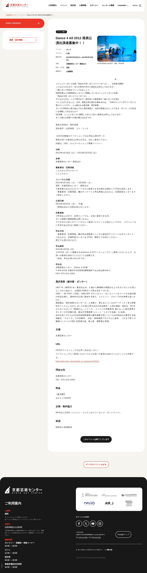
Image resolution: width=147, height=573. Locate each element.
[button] (115, 79)
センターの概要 (108, 5)
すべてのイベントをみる (96, 464)
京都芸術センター (17, 5)
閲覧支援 (109, 550)
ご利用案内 (52, 5)
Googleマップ (123, 534)
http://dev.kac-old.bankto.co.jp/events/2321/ (78, 361)
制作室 (73, 5)
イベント (63, 5)
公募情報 (82, 5)
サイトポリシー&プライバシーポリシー (90, 550)
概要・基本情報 (15, 40)
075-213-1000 (83, 537)
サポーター (94, 5)
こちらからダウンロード (67, 171)
